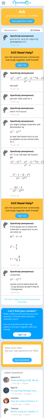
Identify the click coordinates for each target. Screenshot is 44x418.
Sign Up (22, 65)
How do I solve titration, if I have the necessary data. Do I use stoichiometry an (25, 401)
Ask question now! (22, 21)
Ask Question (22, 360)
